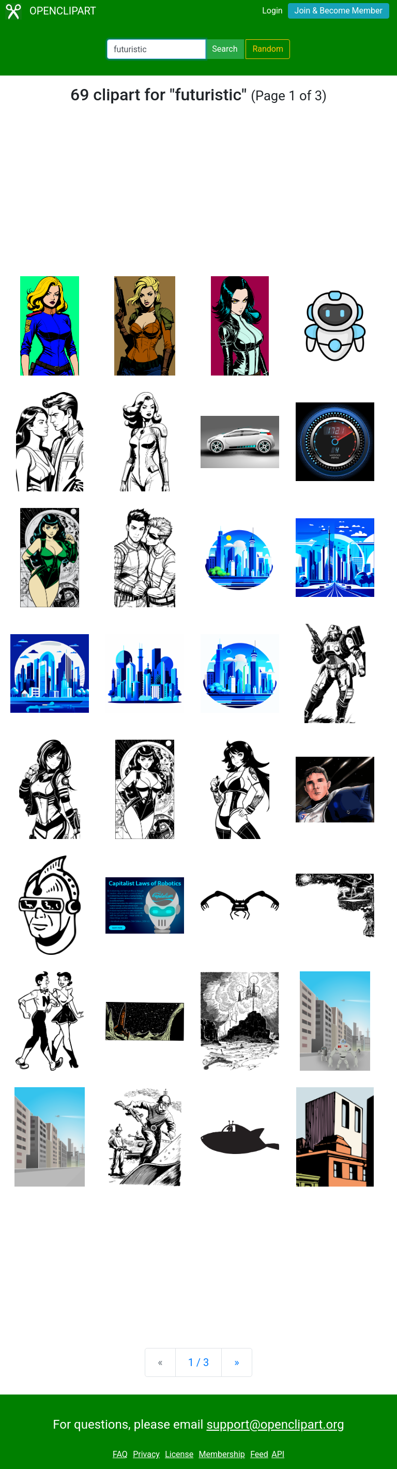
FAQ (120, 1454)
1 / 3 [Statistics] (198, 1362)
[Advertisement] (198, 198)
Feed (259, 1454)
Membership (221, 1454)
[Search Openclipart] (156, 49)
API (277, 1454)
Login (272, 11)
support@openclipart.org (275, 1424)
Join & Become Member (339, 11)
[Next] (236, 1362)
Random (267, 49)
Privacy (146, 1454)
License (179, 1454)
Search (224, 49)
